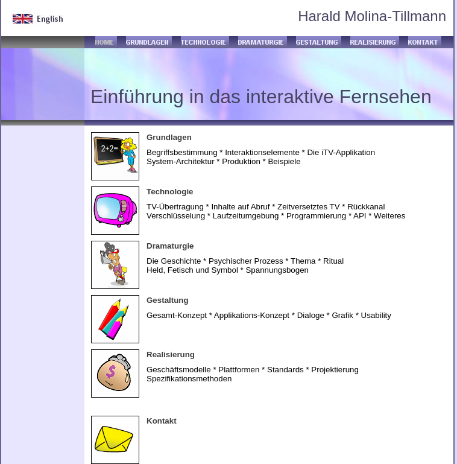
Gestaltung (168, 300)
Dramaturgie (170, 245)
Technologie (170, 191)
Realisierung (171, 354)
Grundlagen (169, 137)
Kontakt (162, 420)
